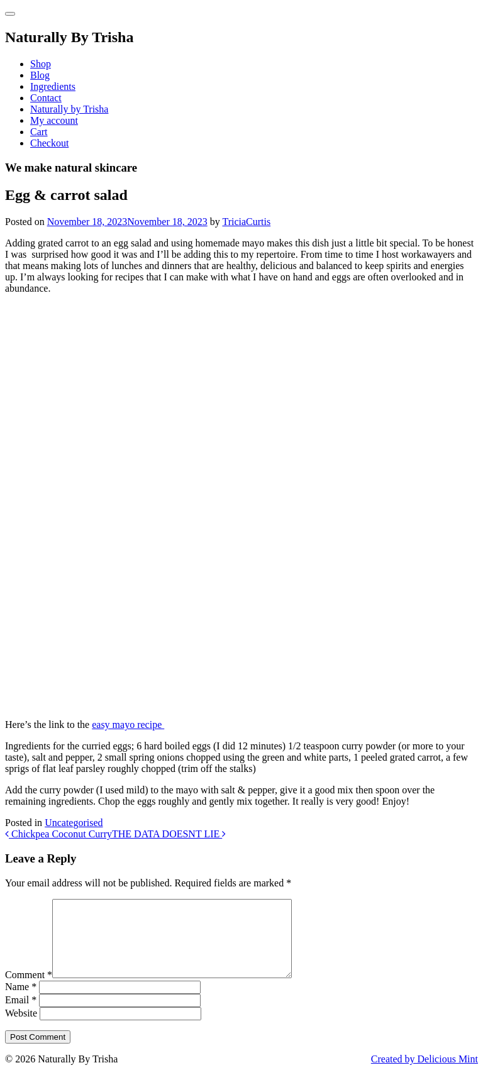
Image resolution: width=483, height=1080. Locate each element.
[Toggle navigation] (10, 14)
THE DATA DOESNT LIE (169, 834)
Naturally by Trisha (69, 109)
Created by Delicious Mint (424, 1074)
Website (21, 1028)
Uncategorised (74, 822)
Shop (40, 63)
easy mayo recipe (128, 724)
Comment (28, 989)
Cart (39, 131)
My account (54, 120)
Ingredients (52, 86)
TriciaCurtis (246, 221)
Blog (40, 75)
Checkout (49, 143)
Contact (46, 97)
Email (20, 1015)
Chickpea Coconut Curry (58, 834)
